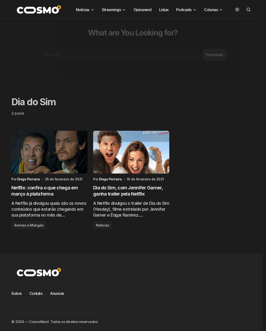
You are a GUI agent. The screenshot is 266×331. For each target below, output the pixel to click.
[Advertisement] (133, 52)
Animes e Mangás (28, 225)
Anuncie (57, 293)
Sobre (16, 293)
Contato (36, 293)
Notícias (102, 225)
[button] (237, 9)
